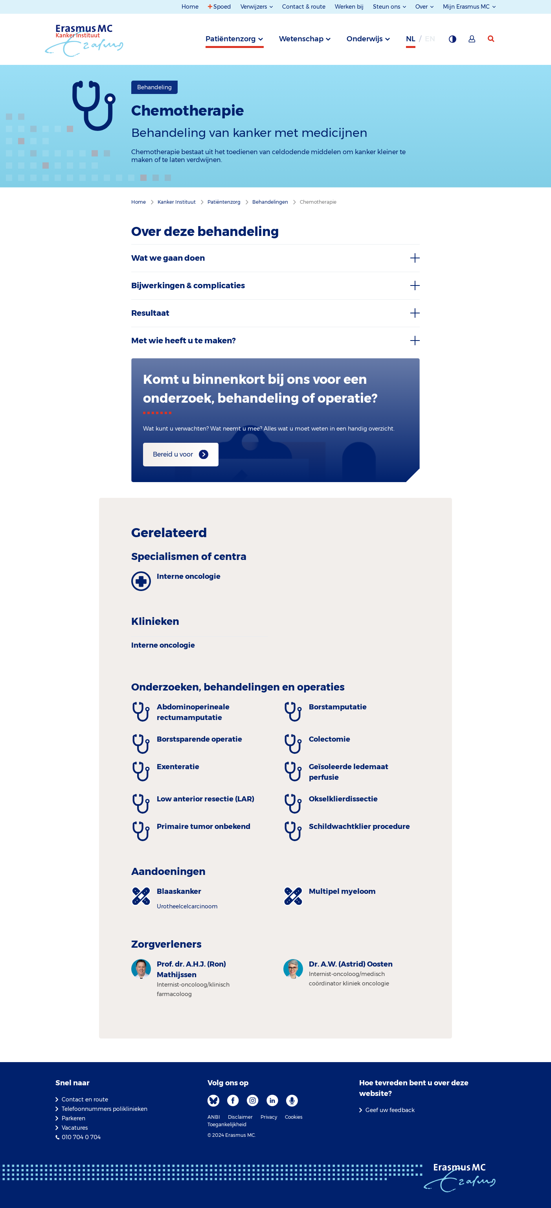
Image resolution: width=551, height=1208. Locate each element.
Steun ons (387, 6)
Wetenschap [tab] (301, 39)
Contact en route (85, 1099)
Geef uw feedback (390, 1110)
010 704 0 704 (81, 1137)
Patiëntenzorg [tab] (231, 39)
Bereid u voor (173, 454)
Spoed (222, 6)
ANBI (214, 1117)
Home (190, 6)
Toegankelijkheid (227, 1124)
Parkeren (73, 1118)
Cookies (294, 1117)
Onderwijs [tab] (365, 39)
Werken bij (349, 6)
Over (422, 6)
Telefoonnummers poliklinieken (104, 1108)
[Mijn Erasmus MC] (472, 41)
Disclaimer (240, 1117)
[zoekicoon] (492, 39)
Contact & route (303, 6)
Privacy (269, 1117)
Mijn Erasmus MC (467, 6)
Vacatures (75, 1127)
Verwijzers (254, 6)
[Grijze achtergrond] (452, 41)
